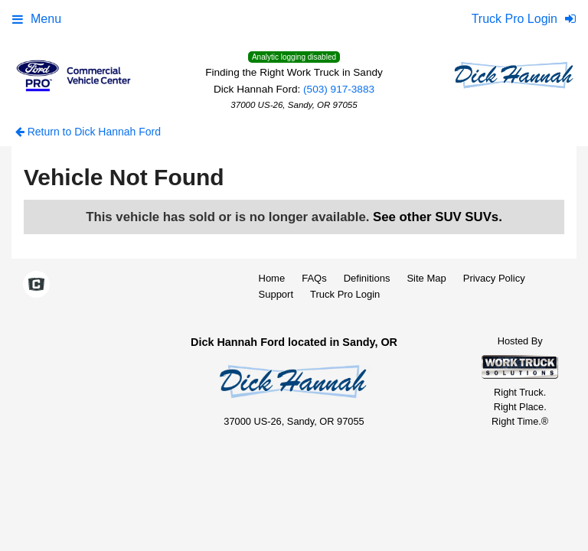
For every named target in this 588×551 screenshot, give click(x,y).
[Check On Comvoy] (36, 285)
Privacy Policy (494, 278)
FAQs (314, 278)
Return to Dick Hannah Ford (88, 132)
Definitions (367, 278)
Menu (36, 18)
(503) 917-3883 (338, 89)
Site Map (426, 278)
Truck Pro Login (345, 294)
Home (272, 278)
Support (276, 294)
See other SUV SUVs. (437, 217)
